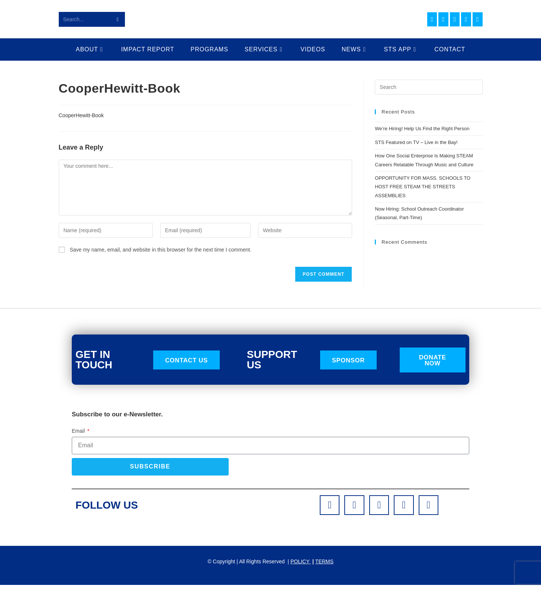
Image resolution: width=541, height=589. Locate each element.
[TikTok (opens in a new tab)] (478, 19)
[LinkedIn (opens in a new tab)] (455, 19)
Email (79, 432)
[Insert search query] (428, 87)
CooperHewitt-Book (81, 115)
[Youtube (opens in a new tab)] (466, 19)
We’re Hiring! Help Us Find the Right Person (422, 128)
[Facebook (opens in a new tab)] (432, 19)
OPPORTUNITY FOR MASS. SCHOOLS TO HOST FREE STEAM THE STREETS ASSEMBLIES (422, 186)
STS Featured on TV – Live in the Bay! (416, 142)
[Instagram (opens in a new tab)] (443, 19)
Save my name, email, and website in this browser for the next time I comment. (160, 250)
